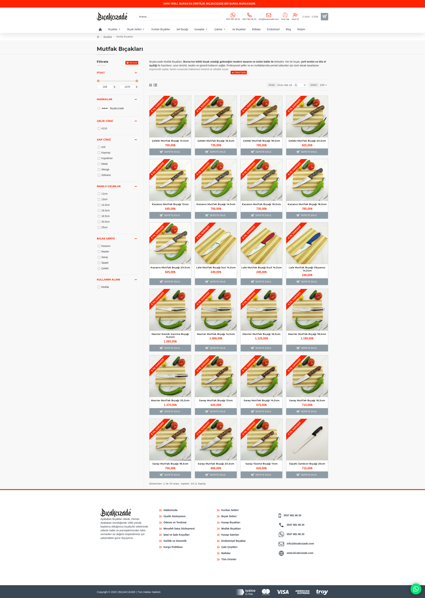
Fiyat (101, 72)
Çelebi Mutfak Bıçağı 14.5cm (170, 140)
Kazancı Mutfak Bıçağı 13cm (170, 204)
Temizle (133, 62)
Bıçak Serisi (106, 238)
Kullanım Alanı (108, 279)
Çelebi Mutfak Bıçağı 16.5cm (215, 140)
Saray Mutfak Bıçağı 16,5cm (307, 400)
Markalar (104, 99)
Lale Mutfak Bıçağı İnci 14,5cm (216, 267)
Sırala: (279, 85)
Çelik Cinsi (105, 121)
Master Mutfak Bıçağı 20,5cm (170, 400)
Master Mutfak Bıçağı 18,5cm (307, 334)
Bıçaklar (108, 36)
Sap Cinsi (104, 139)
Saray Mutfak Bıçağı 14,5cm (262, 400)
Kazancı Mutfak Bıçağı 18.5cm (307, 204)
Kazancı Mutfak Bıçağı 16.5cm (261, 204)
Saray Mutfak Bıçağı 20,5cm (216, 463)
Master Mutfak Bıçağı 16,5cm (261, 334)
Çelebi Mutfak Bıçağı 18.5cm (261, 140)
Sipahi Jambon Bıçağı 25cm (307, 463)
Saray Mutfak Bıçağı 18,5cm (170, 463)
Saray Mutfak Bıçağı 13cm (216, 400)
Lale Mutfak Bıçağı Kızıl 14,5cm (261, 267)
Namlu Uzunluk (109, 186)
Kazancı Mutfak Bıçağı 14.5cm (215, 204)
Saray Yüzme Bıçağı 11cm (261, 463)
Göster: (315, 85)
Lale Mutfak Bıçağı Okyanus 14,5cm (307, 269)
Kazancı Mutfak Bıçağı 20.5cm (170, 267)
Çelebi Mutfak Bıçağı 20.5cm (307, 140)
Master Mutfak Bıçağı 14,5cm (216, 334)
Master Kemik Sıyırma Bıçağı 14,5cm (170, 336)
